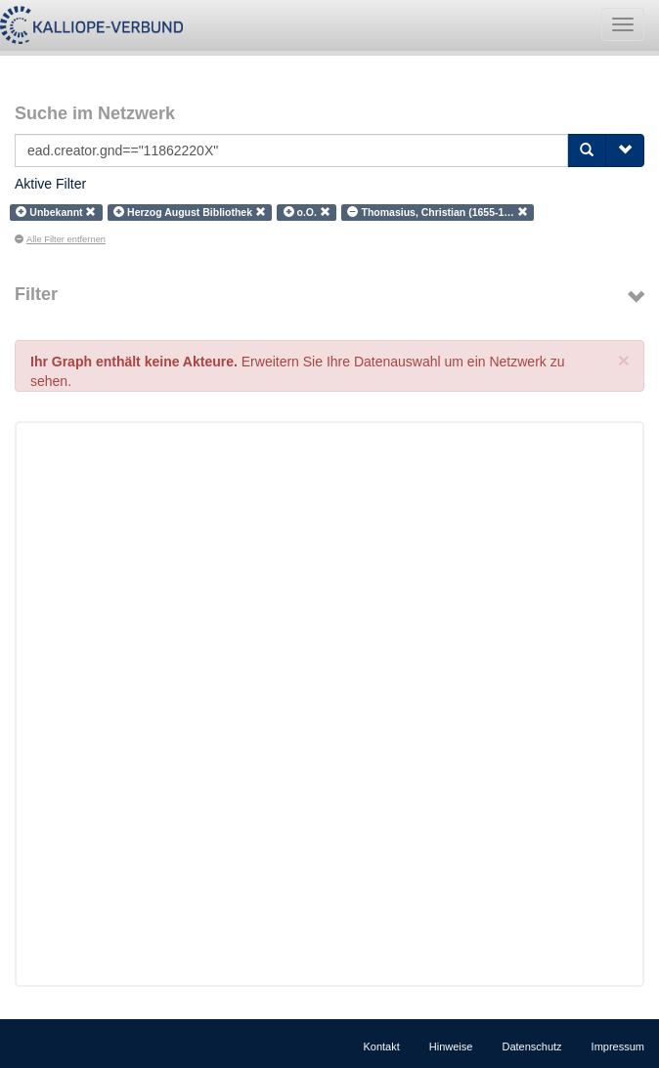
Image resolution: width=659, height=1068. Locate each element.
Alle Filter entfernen (60, 239)
